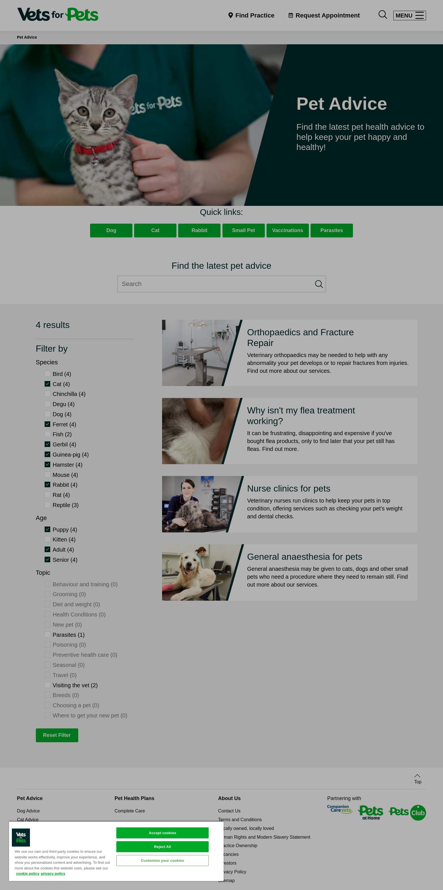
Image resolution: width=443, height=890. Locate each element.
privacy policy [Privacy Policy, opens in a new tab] (53, 873)
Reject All (162, 847)
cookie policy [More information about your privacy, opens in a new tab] (27, 873)
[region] (116, 851)
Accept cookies (162, 833)
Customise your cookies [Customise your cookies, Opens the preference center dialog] (162, 860)
